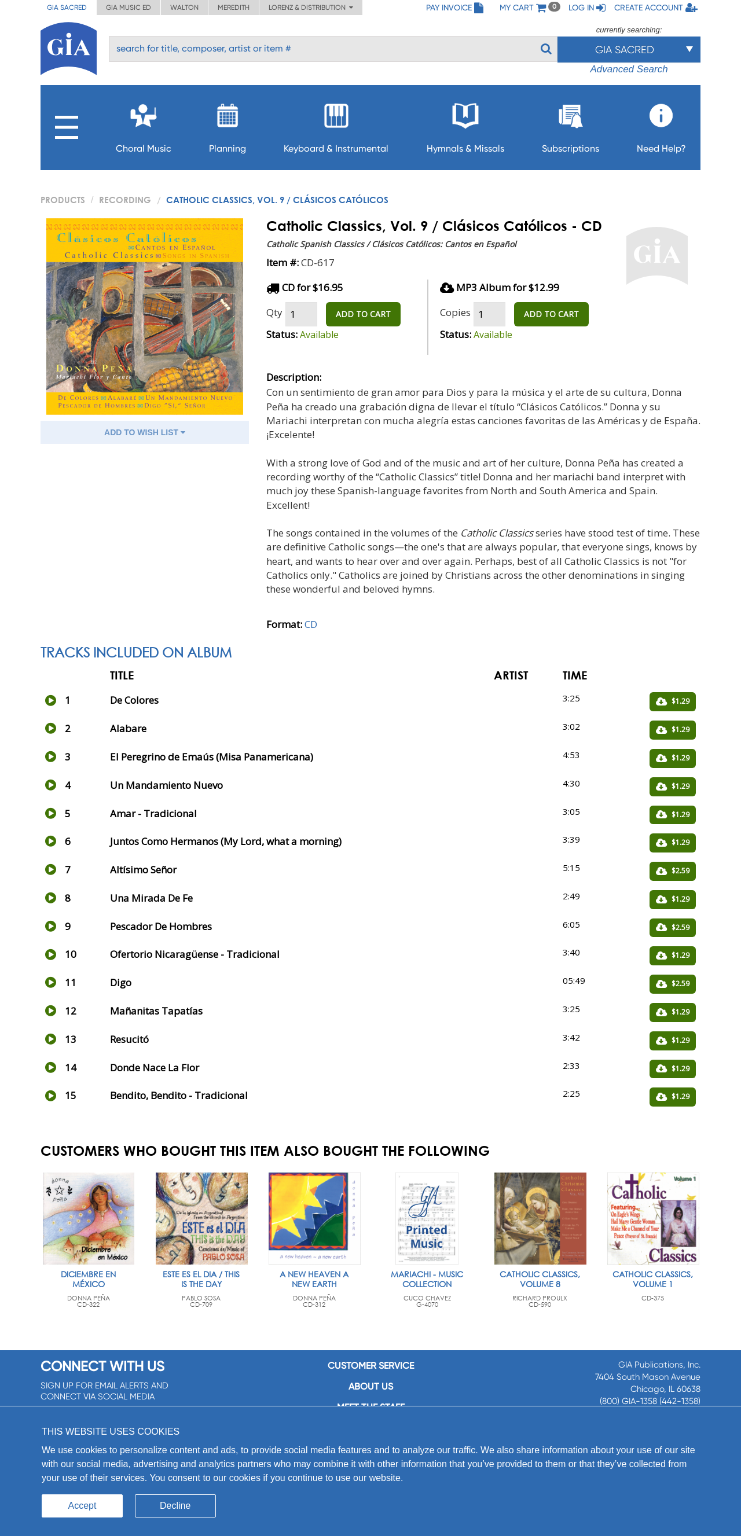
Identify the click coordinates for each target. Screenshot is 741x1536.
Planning (227, 124)
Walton (184, 7)
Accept (82, 1506)
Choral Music (143, 124)
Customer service (371, 1365)
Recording (125, 199)
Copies (455, 312)
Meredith (234, 7)
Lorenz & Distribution (311, 7)
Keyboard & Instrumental (336, 124)
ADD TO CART (363, 313)
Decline (175, 1506)
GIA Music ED (128, 7)
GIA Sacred (67, 7)
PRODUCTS (63, 199)
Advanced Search (628, 69)
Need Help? (661, 124)
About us (371, 1386)
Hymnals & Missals (465, 124)
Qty (274, 312)
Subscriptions (570, 124)
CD (311, 624)
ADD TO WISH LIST (144, 432)
